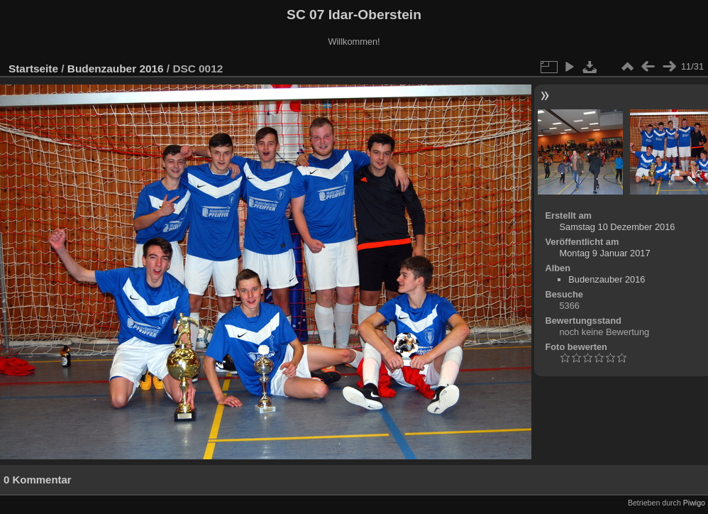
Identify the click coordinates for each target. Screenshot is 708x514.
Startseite (33, 68)
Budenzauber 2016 (115, 68)
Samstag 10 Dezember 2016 (617, 227)
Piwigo (694, 502)
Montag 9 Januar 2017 (604, 253)
